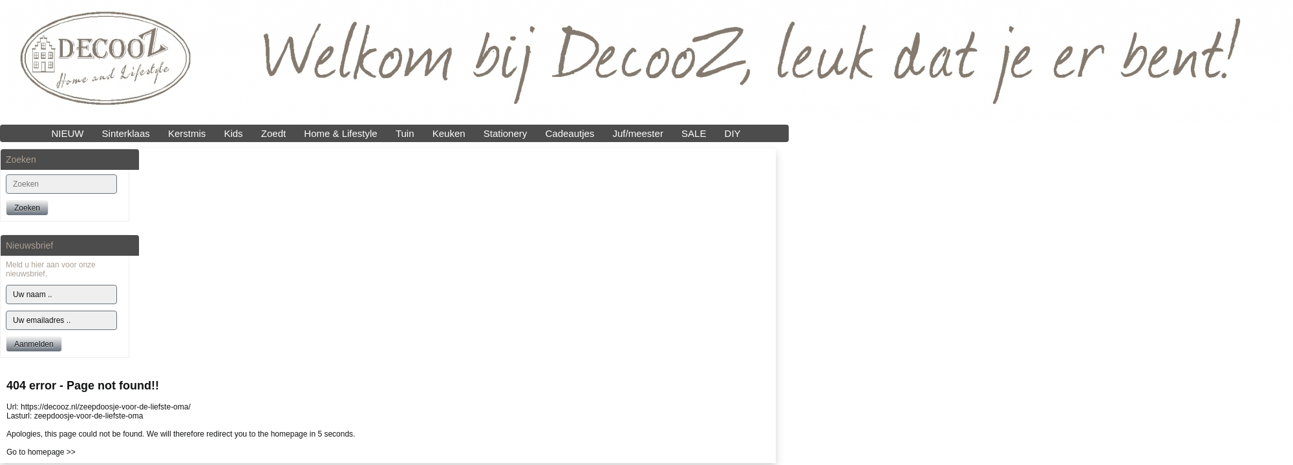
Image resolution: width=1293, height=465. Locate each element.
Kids (233, 133)
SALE (693, 133)
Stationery (506, 133)
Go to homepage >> (41, 452)
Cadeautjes (569, 133)
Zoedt (273, 133)
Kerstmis (187, 133)
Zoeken (27, 207)
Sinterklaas (126, 133)
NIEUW (67, 133)
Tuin (405, 133)
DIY (733, 133)
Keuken (449, 133)
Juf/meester (638, 133)
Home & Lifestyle (340, 133)
